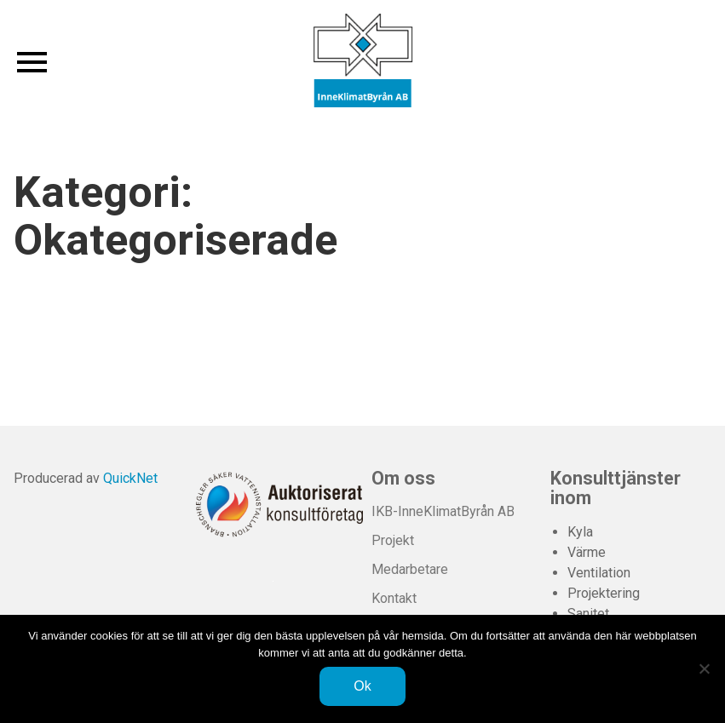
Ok (362, 686)
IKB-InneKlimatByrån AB (443, 511)
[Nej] (703, 668)
